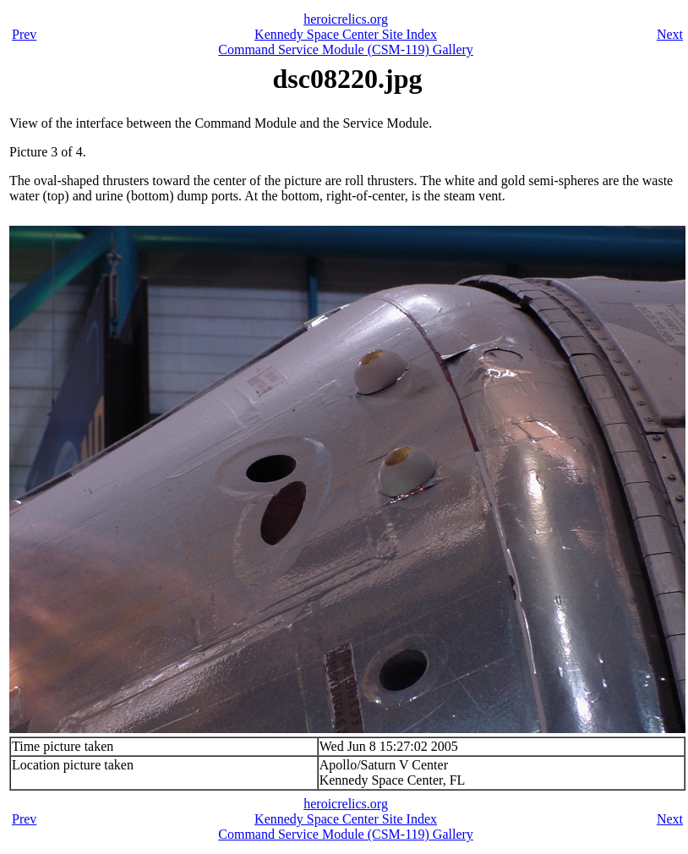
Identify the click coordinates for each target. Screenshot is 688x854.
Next (670, 34)
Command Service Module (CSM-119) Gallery (345, 49)
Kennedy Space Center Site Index (345, 34)
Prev (24, 34)
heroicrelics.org (345, 19)
